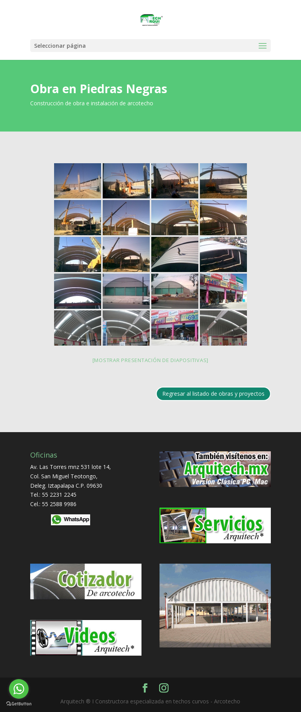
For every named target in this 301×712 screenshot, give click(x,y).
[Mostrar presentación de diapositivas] (150, 360)
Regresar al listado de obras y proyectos (213, 393)
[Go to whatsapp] (19, 689)
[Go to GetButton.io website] (18, 704)
